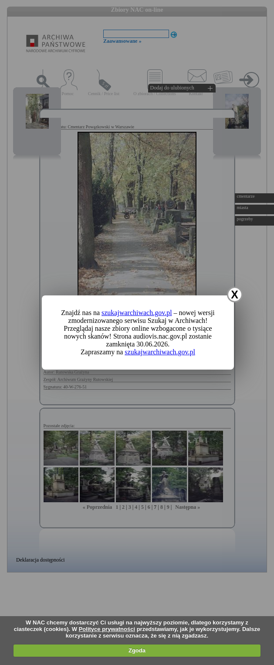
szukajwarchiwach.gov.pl (136, 312)
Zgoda (137, 650)
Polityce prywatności (107, 629)
